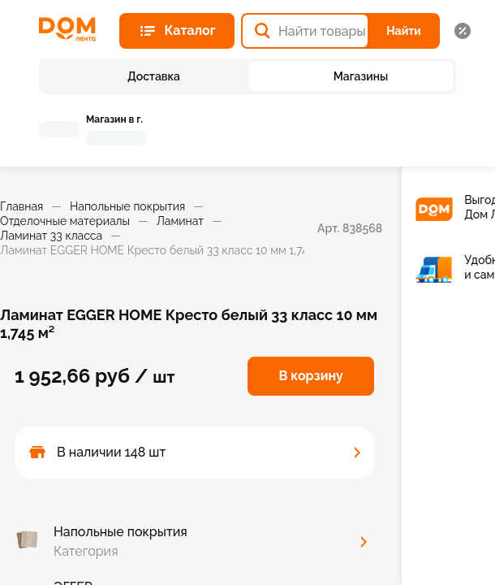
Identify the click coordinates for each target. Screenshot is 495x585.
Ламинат (180, 221)
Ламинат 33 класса (51, 235)
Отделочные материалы (65, 221)
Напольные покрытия (127, 206)
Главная (21, 206)
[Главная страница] (72, 29)
